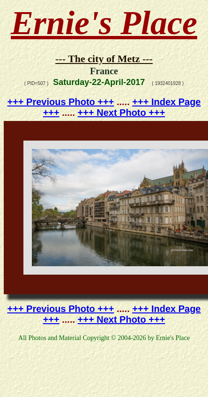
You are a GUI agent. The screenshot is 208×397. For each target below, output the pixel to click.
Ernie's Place (104, 23)
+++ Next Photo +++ (121, 112)
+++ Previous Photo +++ (60, 102)
